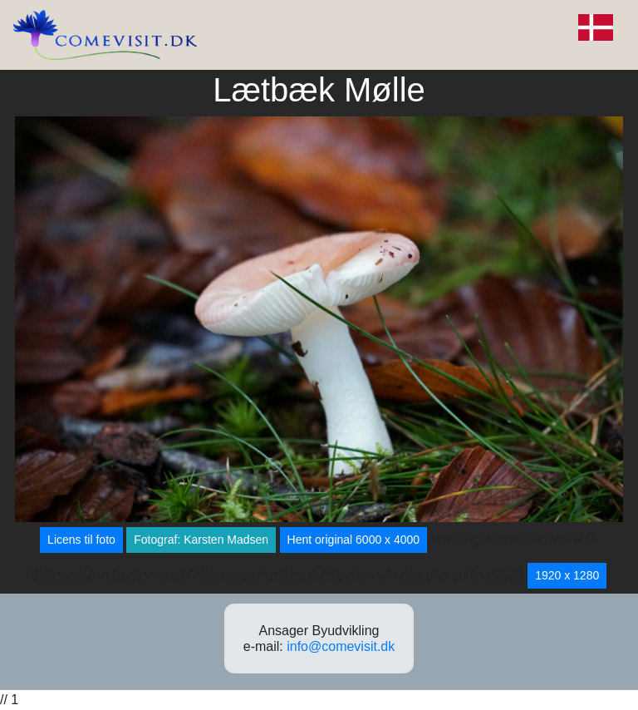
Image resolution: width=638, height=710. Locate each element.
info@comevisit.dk (341, 646)
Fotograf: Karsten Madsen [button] (201, 539)
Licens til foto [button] (81, 539)
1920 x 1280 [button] (567, 575)
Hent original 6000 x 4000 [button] (353, 539)
